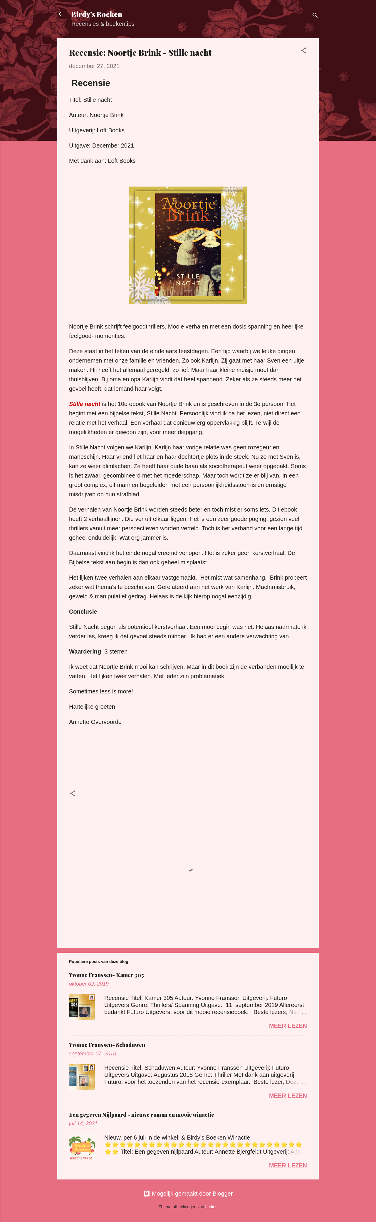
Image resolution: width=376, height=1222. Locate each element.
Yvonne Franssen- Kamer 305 (106, 975)
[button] (303, 51)
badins (211, 1206)
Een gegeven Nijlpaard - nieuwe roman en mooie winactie (141, 1114)
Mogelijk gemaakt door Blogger (188, 1193)
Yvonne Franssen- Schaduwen (107, 1044)
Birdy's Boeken (96, 14)
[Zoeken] (315, 16)
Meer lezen (288, 1026)
